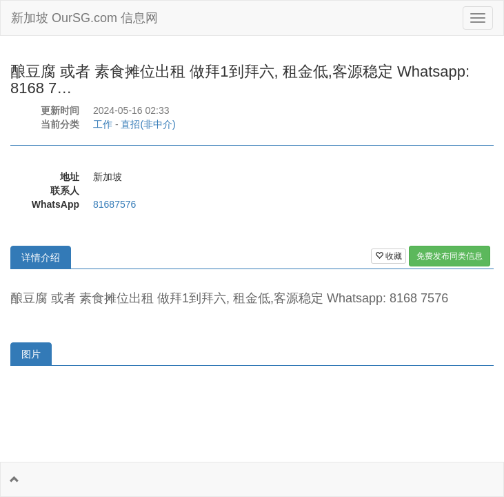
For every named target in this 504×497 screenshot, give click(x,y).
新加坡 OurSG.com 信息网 (84, 18)
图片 (31, 354)
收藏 (388, 256)
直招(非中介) (148, 124)
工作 (102, 124)
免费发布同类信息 (449, 256)
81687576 (114, 204)
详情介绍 (40, 257)
